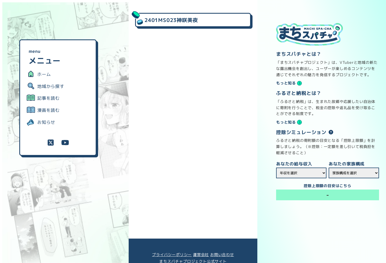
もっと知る (286, 83)
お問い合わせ (222, 254)
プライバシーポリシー (172, 254)
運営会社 (201, 254)
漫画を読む (48, 110)
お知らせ (46, 122)
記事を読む (48, 98)
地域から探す (50, 86)
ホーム (44, 74)
